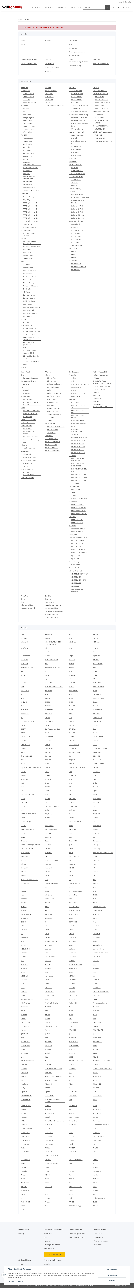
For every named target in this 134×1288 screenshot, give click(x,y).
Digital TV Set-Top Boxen (55, 426)
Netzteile (26, 173)
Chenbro (72, 725)
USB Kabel (72, 399)
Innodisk (24, 899)
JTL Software (49, 97)
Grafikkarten (27, 156)
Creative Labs (25, 744)
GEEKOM (24, 833)
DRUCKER (24, 262)
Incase (23, 895)
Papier (23, 407)
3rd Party (96, 634)
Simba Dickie (97, 1096)
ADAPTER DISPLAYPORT (79, 574)
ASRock (23, 683)
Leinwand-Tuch (52, 402)
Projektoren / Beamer (52, 451)
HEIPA (95, 856)
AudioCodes (25, 690)
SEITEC (71, 1080)
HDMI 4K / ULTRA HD (78, 507)
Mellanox (72, 949)
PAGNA (95, 999)
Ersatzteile (27, 289)
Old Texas (48, 987)
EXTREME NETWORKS (28, 814)
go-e (70, 845)
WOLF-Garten (25, 1190)
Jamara (23, 910)
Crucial (47, 744)
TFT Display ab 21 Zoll (30, 212)
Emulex (47, 798)
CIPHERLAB (72, 729)
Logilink (71, 933)
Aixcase (95, 648)
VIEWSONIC (97, 1171)
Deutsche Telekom (99, 760)
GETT (94, 837)
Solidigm (48, 1105)
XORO (23, 1194)
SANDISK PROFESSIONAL (53, 1069)
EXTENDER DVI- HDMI (102, 103)
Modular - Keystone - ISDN (78, 538)
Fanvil (71, 814)
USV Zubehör (75, 224)
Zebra (23, 1206)
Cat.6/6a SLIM (76, 387)
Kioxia (71, 918)
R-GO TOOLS (49, 1038)
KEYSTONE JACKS (77, 544)
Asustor (71, 687)
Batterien (48, 599)
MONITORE (25, 194)
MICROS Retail (50, 957)
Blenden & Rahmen (75, 568)
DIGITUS (47, 768)
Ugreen (95, 1159)
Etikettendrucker (29, 298)
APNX (95, 671)
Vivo (70, 1175)
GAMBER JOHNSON (27, 829)
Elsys (46, 795)
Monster (96, 960)
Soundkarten (27, 185)
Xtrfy (94, 1194)
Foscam (95, 818)
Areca (23, 679)
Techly (71, 1132)
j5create (23, 906)
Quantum (96, 1034)
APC (46, 671)
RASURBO (48, 1045)
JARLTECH (48, 910)
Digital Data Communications (31, 768)
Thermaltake (49, 1140)
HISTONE (72, 864)
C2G (70, 717)
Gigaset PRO (73, 841)
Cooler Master (98, 737)
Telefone (24, 445)
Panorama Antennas (100, 1003)
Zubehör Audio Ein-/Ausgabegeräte (100, 405)
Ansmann (72, 667)
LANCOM (72, 926)
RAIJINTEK (48, 1042)
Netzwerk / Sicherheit (76, 132)
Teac (94, 1129)
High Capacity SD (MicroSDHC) (29, 344)
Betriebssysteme (50, 90)
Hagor (71, 852)
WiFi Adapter (75, 233)
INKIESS (95, 895)
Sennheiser (25, 1084)
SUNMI (23, 1121)
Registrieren (49, 71)
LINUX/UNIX (49, 100)
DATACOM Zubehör (99, 90)
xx (21, 1198)
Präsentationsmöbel (54, 408)
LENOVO (24, 930)
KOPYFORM (73, 922)
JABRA (47, 906)
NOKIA (23, 984)
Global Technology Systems (30, 845)
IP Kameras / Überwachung (78, 115)
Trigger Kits (51, 420)
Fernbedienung (52, 429)
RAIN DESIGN (73, 1042)
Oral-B (23, 995)
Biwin (23, 706)
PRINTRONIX (25, 1026)
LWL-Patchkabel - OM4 (79, 477)
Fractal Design (26, 822)
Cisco (95, 729)
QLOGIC (47, 1034)
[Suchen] (94, 7)
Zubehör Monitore (29, 227)
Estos (95, 806)
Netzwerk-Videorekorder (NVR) (79, 125)
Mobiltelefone (25, 396)
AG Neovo (96, 642)
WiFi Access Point (77, 230)
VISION (47, 1175)
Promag (23, 1030)
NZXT (22, 987)
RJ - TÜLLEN (75, 559)
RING (22, 1057)
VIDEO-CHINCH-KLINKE (79, 498)
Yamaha (47, 1198)
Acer (70, 638)
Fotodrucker (27, 274)
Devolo (23, 764)
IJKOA (47, 891)
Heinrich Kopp (74, 856)
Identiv (47, 887)
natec (23, 972)
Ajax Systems (49, 652)
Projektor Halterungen (52, 441)
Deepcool (48, 756)
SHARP (71, 1084)
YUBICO (71, 1202)
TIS (94, 1144)
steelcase (24, 1117)
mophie (47, 964)
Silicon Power (49, 1096)
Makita (23, 941)
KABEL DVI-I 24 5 (77, 523)
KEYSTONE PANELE (77, 547)
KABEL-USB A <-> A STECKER (77, 411)
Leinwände (48, 435)
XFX (46, 1190)
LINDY (47, 933)
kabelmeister (97, 910)
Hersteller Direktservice (101, 63)
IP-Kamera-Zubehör (78, 121)
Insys (70, 899)
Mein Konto (49, 60)
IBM (94, 879)
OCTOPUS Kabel (98, 118)
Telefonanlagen (26, 426)
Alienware (96, 652)
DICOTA (71, 764)
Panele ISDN (75, 269)
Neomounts (49, 976)
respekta (72, 1053)
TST (94, 1156)
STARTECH (72, 1113)
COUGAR (48, 741)
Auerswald (48, 690)
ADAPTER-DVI (76, 586)
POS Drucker (27, 304)
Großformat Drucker (30, 277)
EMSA (95, 795)
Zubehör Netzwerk (75, 245)
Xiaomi (71, 1190)
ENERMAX (24, 802)
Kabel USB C (75, 402)
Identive (71, 887)
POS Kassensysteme (30, 313)
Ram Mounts (97, 1042)
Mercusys (24, 953)
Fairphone (48, 814)
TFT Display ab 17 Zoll (30, 206)
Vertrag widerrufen (54, 1254)
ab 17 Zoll (26, 100)
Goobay (95, 845)
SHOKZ (47, 1088)
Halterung (50, 390)
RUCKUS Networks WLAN (101, 1061)
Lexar (71, 930)
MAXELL (23, 945)
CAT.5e (73, 378)
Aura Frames (73, 690)
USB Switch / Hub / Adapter (102, 132)
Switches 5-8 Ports (77, 215)
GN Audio (48, 845)
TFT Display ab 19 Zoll (30, 209)
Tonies (23, 1148)
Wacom (71, 1179)
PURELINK (72, 1030)
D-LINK (23, 752)
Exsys (95, 810)
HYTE (94, 876)
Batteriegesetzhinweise (77, 52)
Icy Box (95, 883)
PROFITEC (72, 1026)
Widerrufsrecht (74, 56)
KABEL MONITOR (77, 532)
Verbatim (24, 1171)
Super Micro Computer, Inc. (54, 1121)
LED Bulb (26, 390)
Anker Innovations (27, 667)
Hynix (47, 876)
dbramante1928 (26, 756)
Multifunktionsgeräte (30, 283)
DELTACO (48, 760)
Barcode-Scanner (29, 295)
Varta (70, 1167)
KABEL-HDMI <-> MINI (78, 513)
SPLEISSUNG (75, 483)
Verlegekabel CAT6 (77, 443)
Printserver (73, 161)
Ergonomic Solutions (52, 806)
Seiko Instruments (51, 1080)
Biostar (95, 702)
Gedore (95, 829)
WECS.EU (24, 1186)
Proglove (96, 1026)
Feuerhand (24, 818)
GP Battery (96, 849)
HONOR (71, 868)
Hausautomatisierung (28, 381)
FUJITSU (23, 825)
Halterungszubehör (54, 393)
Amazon (96, 660)
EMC (70, 795)
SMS (70, 1099)
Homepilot (24, 868)
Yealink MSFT (25, 1202)
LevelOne (48, 930)
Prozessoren (27, 182)
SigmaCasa (24, 1092)
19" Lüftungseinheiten (79, 112)
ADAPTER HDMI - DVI (78, 580)
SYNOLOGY (73, 1125)
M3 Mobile (96, 937)
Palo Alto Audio (26, 1003)
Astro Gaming (97, 683)
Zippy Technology (75, 1206)
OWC (46, 999)
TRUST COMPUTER (51, 1156)
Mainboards (27, 170)
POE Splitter (75, 152)
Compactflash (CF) (29, 328)
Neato (71, 972)
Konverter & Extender (100, 93)
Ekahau (47, 791)
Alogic (71, 656)
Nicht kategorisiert (51, 608)
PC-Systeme (25, 106)
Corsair (23, 741)
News (120, 2)
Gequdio (48, 837)
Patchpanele (73, 260)
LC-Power (96, 926)
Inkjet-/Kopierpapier (30, 413)
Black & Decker (74, 706)
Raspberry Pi (27, 121)
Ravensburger (74, 1045)
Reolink (47, 1053)
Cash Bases (97, 721)
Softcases (50, 417)
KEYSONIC (24, 918)
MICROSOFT (73, 957)
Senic (95, 1080)
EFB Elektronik (74, 787)
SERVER (23, 238)
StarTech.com (97, 1113)
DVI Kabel (72, 516)
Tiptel (71, 1144)
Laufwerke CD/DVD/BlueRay (29, 163)
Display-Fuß (51, 378)
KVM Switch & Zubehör (101, 112)
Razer (95, 1045)
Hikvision (24, 864)
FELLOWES (96, 814)
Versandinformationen (29, 63)
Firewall (74, 138)
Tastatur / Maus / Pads (31, 191)
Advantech (24, 642)
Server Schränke (77, 93)
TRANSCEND (49, 1152)
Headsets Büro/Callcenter (102, 386)
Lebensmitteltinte (27, 605)
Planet (95, 1015)
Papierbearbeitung (29, 457)
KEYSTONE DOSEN (77, 541)
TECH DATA (49, 1132)
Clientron (48, 733)
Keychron (96, 914)
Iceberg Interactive (51, 883)
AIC (46, 648)
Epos (46, 802)
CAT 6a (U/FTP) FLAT (78, 393)
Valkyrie (23, 1167)
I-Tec (46, 879)
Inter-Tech (72, 903)
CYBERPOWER (73, 748)
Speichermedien (26, 325)
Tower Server (27, 259)
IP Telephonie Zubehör (31, 437)
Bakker (23, 698)
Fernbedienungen (53, 387)
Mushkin (24, 968)
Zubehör (26, 322)
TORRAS (47, 1148)
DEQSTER (72, 760)
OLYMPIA (72, 987)
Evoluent (72, 810)
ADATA (95, 638)
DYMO (95, 775)
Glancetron (97, 841)
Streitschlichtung (75, 66)
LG (22, 933)
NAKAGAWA (73, 968)
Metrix (47, 953)
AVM (22, 694)
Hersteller (96, 60)
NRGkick (72, 984)
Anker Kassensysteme (52, 667)
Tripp (95, 1152)
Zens (46, 1206)
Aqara (47, 675)
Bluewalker (49, 710)
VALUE (47, 1167)
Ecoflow (95, 783)
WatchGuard (25, 1183)
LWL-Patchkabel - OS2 (78, 480)
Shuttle (71, 1088)
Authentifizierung (77, 135)
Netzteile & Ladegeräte (53, 605)
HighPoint (96, 860)
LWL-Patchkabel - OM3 (79, 474)
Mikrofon (96, 401)
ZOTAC (95, 1206)
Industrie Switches (77, 195)
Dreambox (96, 771)
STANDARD (75, 186)
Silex (94, 1092)
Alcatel (71, 652)
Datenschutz (21, 1281)
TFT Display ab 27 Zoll (30, 218)
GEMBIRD (96, 833)
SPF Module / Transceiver (80, 198)
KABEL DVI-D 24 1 (77, 519)
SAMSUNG (72, 1065)
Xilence (95, 1190)
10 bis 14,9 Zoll (28, 93)
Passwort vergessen (52, 67)
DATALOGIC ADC (74, 752)
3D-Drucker (27, 265)
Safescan (24, 1065)
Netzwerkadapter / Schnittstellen (29, 178)
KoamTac (96, 918)
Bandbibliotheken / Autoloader (30, 242)
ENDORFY (72, 798)
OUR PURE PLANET (27, 999)
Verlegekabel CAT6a (78, 446)
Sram (70, 1109)
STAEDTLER (97, 1109)
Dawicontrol (97, 752)
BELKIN (47, 702)
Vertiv (47, 1171)
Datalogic (48, 752)
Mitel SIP (48, 960)
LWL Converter (98, 115)
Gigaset (47, 841)
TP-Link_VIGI (25, 1152)
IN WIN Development (76, 891)
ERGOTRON (73, 806)
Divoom (23, 771)
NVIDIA (95, 984)
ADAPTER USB (76, 583)
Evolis (47, 810)
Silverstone (73, 1096)
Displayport (73, 535)
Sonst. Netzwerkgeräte (77, 173)
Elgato (95, 791)
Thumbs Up (25, 1144)
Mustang (48, 968)
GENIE (23, 837)
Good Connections (27, 849)
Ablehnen (112, 1280)
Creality (95, 741)
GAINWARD (97, 825)
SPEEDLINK (48, 1109)
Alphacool (24, 660)
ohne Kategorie (52, 617)
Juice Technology (75, 910)
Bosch (71, 710)
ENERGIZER (97, 798)
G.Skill (71, 825)
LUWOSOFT (73, 937)
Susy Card (96, 1121)
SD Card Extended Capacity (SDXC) (29, 352)
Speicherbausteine (29, 188)
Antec (95, 667)
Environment (27, 463)
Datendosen (73, 248)
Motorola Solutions (75, 964)
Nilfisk (47, 980)
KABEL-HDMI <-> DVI (78, 510)
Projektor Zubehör (51, 448)
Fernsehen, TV (50, 423)
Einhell (95, 787)
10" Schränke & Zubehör (79, 106)
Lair (46, 926)
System (25, 466)
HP (94, 868)
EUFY (22, 810)
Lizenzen (48, 103)
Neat (46, 972)
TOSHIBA (72, 1148)
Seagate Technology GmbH (54, 1076)
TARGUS (47, 1129)
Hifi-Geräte (96, 392)
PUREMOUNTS (98, 1030)
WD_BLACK (96, 1183)
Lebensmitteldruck (29, 271)
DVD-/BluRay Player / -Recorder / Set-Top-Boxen (102, 382)
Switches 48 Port (77, 212)
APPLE (25, 112)
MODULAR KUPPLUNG (79, 553)
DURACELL (72, 775)
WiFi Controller (76, 239)
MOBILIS (72, 960)
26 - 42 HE (74, 183)
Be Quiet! (24, 702)
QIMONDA (24, 1034)
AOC (22, 671)
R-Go (22, 1038)
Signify (47, 1092)
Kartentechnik (28, 268)
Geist (70, 833)
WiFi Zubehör (76, 242)
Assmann (72, 683)
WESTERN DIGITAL (75, 1186)
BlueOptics (24, 710)
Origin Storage (50, 995)
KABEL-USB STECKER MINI (78, 425)
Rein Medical (97, 1049)
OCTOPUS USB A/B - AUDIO (102, 122)
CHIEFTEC (24, 729)
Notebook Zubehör (29, 103)
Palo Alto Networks (51, 1003)
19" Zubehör (75, 109)
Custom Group (50, 748)
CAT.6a (73, 257)
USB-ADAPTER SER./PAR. (103, 141)
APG (70, 671)
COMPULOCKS (26, 737)
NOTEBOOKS (25, 90)
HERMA (23, 860)
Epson (23, 602)
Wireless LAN (73, 227)
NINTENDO (73, 980)
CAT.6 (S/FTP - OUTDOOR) (80, 384)
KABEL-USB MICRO (77, 421)
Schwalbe (48, 1072)
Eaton (47, 783)
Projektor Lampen (51, 444)
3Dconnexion (49, 634)
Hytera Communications (29, 879)
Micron (23, 957)
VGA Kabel (72, 526)
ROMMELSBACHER (27, 1061)
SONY (95, 1105)
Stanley (23, 1113)
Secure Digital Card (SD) (31, 361)
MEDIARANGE (25, 949)
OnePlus (24, 991)
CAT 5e (73, 251)
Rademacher (25, 1042)
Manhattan (73, 941)
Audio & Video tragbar (100, 375)
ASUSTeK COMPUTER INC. (54, 687)
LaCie (22, 926)
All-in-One (26, 109)
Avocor (47, 694)
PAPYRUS (48, 1007)
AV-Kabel (96, 378)
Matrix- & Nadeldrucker (31, 280)
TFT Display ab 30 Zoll (30, 221)
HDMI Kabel (73, 501)
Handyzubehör (28, 399)
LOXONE (26, 384)
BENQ (71, 702)
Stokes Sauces (74, 1117)
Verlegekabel (73, 434)
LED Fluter (26, 393)
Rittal (46, 1057)
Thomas (71, 1140)
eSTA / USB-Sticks (29, 334)
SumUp (95, 1117)
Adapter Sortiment (75, 571)
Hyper (71, 876)
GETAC (71, 837)
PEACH (71, 1011)
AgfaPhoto (24, 648)
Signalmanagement (54, 414)
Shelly (23, 1088)
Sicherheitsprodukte (28, 422)
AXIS (70, 694)
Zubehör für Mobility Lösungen (30, 403)
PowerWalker (73, 1022)
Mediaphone (97, 945)
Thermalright (25, 1140)
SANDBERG (97, 1065)
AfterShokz (72, 642)
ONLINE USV (49, 991)
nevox (95, 976)
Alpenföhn (96, 656)
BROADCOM (25, 714)
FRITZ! (47, 822)
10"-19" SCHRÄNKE (75, 90)
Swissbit (23, 1125)
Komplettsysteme (29, 118)
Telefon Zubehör (29, 448)
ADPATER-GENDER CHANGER (77, 590)
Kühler (25, 159)
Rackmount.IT (97, 1038)
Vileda (23, 1175)
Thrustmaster (97, 1140)
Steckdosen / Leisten (76, 176)
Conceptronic (49, 737)
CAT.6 (73, 381)
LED (22, 387)
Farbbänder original (28, 608)
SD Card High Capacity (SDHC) (31, 357)
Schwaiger (24, 1072)
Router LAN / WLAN (75, 164)
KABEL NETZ (75, 565)
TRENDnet (72, 1152)
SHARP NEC (97, 1084)
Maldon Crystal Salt (51, 941)
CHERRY (95, 725)
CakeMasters (97, 717)
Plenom (23, 1018)
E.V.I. (22, 783)
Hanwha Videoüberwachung (103, 852)
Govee (71, 849)
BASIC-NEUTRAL (98, 698)
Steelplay (48, 1117)
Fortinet (71, 818)
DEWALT (48, 764)
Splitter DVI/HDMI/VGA (100, 126)
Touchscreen (27, 224)
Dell (70, 756)
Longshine (24, 937)
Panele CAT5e (76, 263)
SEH (22, 1080)
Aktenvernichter (28, 454)
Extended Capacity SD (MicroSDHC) (31, 338)
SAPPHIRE (72, 1069)
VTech (23, 1179)
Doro (70, 771)
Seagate (23, 1076)
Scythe (95, 1072)
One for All (96, 987)
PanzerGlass (25, 1007)
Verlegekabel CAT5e (78, 440)
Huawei (95, 872)
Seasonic (72, 1076)
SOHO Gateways (77, 170)
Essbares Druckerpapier (31, 410)
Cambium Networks (28, 721)
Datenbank (48, 93)
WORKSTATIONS (29, 127)
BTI (22, 717)
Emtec (23, 798)
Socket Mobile (25, 1105)
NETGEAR (72, 976)
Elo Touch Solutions (27, 795)
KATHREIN (48, 914)
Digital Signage (28, 200)
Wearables (24, 364)
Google (47, 849)
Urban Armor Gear (51, 1163)
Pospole (47, 1022)
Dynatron (48, 779)
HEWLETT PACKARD (51, 860)
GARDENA (72, 829)
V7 (94, 1163)
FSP (94, 822)
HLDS (95, 864)
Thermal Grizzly (98, 1136)
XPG (46, 1194)
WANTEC (96, 1179)
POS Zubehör (27, 316)
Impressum (11, 1281)
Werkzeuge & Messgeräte (54, 611)
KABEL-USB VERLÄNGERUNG (77, 430)
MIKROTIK (96, 957)
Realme (23, 1049)
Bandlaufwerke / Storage (32, 247)
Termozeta (48, 1136)
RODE (71, 1057)
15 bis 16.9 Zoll (28, 97)
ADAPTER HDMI (76, 577)
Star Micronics (50, 1113)
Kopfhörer (96, 395)
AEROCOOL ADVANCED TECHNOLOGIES (53, 643)
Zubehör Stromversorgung (29, 473)
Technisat (96, 1132)
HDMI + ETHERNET (77, 504)
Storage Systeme (26, 230)
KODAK (23, 922)
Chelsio (47, 725)
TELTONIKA (25, 1136)
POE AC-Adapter (77, 149)
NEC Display (25, 976)
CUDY (95, 744)
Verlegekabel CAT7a (78, 452)
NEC (94, 972)
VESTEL (71, 1171)
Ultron (23, 1163)
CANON (71, 721)
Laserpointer (51, 399)
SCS (70, 1072)
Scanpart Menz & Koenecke (102, 1069)
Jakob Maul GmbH (99, 906)
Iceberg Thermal (74, 883)
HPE (70, 872)
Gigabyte (24, 841)
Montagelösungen (51, 438)
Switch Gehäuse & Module (77, 202)
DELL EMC (96, 756)
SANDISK (24, 1069)
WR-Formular (49, 63)
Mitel (22, 960)
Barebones (27, 115)
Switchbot (48, 1125)
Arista (71, 679)
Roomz (47, 1061)
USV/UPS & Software (76, 221)
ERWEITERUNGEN (101, 100)
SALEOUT (24, 367)
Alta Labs (72, 660)
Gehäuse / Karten (29, 153)
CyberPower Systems (100, 748)
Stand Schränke (76, 97)
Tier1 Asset (49, 1144)
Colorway (24, 375)
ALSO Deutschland (51, 660)
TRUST (23, 1156)
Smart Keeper (25, 1099)
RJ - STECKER (75, 556)
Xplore (71, 1194)
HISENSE (48, 864)
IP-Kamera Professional (79, 118)
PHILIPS (47, 1015)
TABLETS (24, 135)
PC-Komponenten (27, 141)
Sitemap (48, 40)
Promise (47, 1030)
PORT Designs (25, 1022)
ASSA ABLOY (49, 683)
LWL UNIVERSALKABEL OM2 (79, 470)
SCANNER (24, 319)
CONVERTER (99, 97)
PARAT (71, 1007)
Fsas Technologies (75, 822)
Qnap (71, 1034)
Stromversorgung (75, 189)
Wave (47, 1183)
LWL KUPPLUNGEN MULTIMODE (77, 459)
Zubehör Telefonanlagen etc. (32, 441)
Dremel (23, 775)
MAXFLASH (48, 945)
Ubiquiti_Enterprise (75, 1159)
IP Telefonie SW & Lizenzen (29, 433)
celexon (47, 375)
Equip (23, 806)
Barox (71, 698)
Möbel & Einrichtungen (29, 460)
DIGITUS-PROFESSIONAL (77, 768)
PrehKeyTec (97, 1022)
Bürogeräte (25, 451)
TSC (70, 1156)
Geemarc (48, 833)
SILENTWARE (73, 1092)
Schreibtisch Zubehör (28, 419)
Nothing (47, 984)
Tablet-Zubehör (28, 138)
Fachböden (75, 103)
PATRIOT (96, 1007)
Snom (95, 1099)
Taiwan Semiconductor (101, 1125)
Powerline (72, 158)
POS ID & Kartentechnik (31, 307)
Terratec (72, 1136)
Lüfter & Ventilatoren (30, 167)
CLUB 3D (72, 733)
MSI (94, 964)
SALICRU (48, 1065)
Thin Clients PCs (29, 124)
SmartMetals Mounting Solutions (53, 1100)
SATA (73, 492)
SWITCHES (72, 192)
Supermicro (73, 1121)
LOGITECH (96, 933)
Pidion (71, 1015)
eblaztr (71, 783)
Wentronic (48, 1186)
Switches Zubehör (77, 218)
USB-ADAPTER (100, 138)
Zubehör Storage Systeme (29, 234)
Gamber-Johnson (51, 829)
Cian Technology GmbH (53, 729)
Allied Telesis (25, 656)
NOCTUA (96, 980)
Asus (22, 687)
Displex (95, 768)
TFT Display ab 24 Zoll (30, 215)
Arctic (95, 675)
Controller (26, 147)
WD (70, 1183)
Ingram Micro (73, 895)
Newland (24, 980)
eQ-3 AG (96, 802)
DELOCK (23, 760)
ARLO (95, 679)
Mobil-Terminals (29, 301)
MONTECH (24, 964)
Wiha (94, 1186)
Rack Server (27, 253)
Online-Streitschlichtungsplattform (78, 61)
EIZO (22, 791)
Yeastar (47, 1202)
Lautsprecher (97, 398)
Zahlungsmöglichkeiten (29, 60)
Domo (47, 771)
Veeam (95, 1167)
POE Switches (76, 155)
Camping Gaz (49, 721)
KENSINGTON (73, 914)
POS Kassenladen (29, 310)
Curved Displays (29, 197)
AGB (70, 44)
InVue (95, 903)
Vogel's (95, 1175)
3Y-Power (24, 638)
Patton (23, 1011)
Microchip (72, 953)
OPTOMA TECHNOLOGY (101, 991)
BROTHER (96, 714)
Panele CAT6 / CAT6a (78, 266)
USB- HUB (98, 135)
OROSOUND (73, 995)
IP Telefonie (27, 429)
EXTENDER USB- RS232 (103, 109)
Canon (23, 599)
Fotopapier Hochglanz (31, 378)
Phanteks (24, 1015)
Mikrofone (50, 405)
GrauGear (48, 852)
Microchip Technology (100, 953)
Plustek (47, 1018)
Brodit (71, 714)
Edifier (23, 787)
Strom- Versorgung (75, 562)
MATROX (96, 941)
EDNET (47, 787)
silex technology (26, 1096)
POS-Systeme (25, 292)
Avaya (95, 690)
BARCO (47, 698)
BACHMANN (97, 694)
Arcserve (72, 675)
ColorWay (96, 733)
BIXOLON (48, 706)
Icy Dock (23, 887)
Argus (47, 679)
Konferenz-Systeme (54, 396)
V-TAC (71, 1163)
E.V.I (94, 779)
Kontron (47, 922)
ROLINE (95, 1057)
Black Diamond (98, 706)
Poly (94, 1018)
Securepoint (97, 1076)
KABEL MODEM (76, 489)
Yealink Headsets (99, 1198)
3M (70, 634)
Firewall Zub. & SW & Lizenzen (78, 142)
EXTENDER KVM (100, 106)
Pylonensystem (52, 411)
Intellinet (24, 903)
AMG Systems (97, 663)
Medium (48, 949)
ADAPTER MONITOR (78, 529)
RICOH (95, 1053)
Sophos (23, 1109)
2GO (22, 634)
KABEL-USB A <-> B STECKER (77, 417)
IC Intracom (25, 883)
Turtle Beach (25, 1159)
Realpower (48, 1049)
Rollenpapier (27, 416)
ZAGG (95, 1202)
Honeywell (48, 868)
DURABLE (48, 775)
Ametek (71, 663)
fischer (47, 818)
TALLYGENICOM (26, 1129)
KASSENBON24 (26, 914)
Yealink (71, 1198)
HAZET (47, 856)
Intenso (47, 903)
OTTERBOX (96, 995)
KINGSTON (48, 918)
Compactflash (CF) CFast (31, 331)
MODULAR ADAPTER (78, 550)
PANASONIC (73, 1003)
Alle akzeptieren (112, 1270)
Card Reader (27, 144)
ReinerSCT (24, 1053)
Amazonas (24, 663)
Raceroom (72, 1038)
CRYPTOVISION (74, 744)
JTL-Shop (123, 1285)
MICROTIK (74, 167)
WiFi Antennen (76, 236)
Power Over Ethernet (76, 146)
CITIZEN (23, 733)
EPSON (71, 802)
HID (70, 860)
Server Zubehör (28, 256)
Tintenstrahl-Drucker (30, 286)
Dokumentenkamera (54, 384)
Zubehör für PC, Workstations (28, 131)
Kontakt (128, 2)
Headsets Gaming (99, 389)
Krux (94, 922)
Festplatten (27, 150)
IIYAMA (23, 891)
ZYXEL (23, 1210)
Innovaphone (49, 899)
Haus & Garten (50, 602)
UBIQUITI (48, 1159)
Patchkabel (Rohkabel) (79, 437)
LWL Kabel (72, 455)
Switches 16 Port (77, 206)
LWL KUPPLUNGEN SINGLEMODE (77, 465)
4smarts (47, 638)
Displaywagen (52, 381)
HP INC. (47, 872)
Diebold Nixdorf (98, 764)
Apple (23, 675)
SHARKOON (49, 1084)
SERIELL (74, 495)
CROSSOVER (75, 396)
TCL (70, 1129)
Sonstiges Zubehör (27, 477)
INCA (94, 891)
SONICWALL (73, 1105)
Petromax (96, 1011)
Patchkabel (72, 375)
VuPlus (47, 1179)
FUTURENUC (49, 825)
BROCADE (48, 714)
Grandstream (25, 852)
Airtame (71, 648)
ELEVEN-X (72, 791)
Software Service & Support (54, 106)
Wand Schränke (76, 100)
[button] (114, 7)
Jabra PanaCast (74, 906)
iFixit (94, 887)
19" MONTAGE (76, 180)
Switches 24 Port (77, 209)
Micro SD (26, 348)
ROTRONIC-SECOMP (76, 1061)
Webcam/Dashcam (77, 129)
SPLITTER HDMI (100, 129)
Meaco (71, 945)
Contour (71, 737)
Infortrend (48, 895)
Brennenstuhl (97, 710)
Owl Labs (72, 999)
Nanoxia (96, 968)
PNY (70, 1018)
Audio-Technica (98, 687)
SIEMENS (96, 1088)
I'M (70, 879)
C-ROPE (47, 717)
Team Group (25, 1132)
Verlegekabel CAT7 (77, 449)
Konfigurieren (112, 1275)
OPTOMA (72, 991)
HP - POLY (24, 872)
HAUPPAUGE (25, 856)
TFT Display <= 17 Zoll (30, 203)
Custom (23, 748)
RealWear (72, 1049)
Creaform (72, 741)
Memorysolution (98, 949)
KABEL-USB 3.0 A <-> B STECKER (79, 406)
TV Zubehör (51, 432)
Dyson (71, 779)
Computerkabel (74, 486)
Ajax (22, 652)
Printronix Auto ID (51, 1026)
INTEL (95, 899)
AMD (46, 663)
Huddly (23, 876)
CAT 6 (73, 254)
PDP (46, 1011)
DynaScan (24, 779)
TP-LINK (95, 1148)
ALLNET (47, 656)
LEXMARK (96, 930)
